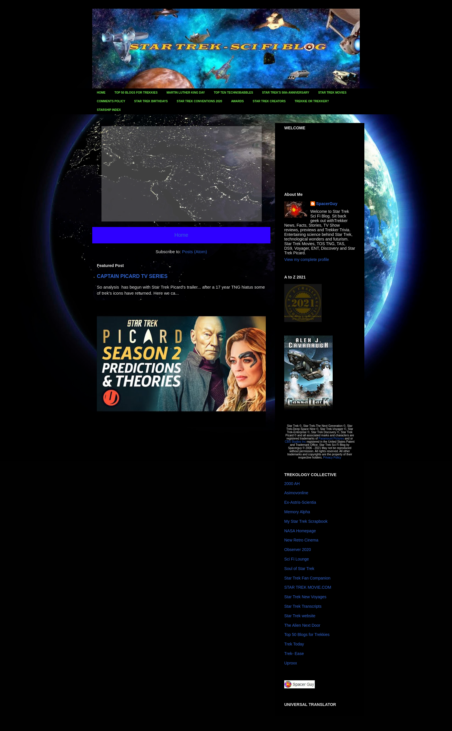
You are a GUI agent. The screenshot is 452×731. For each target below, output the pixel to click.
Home (181, 235)
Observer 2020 (297, 549)
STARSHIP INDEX (109, 109)
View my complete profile (306, 259)
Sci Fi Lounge (296, 559)
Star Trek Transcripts (302, 606)
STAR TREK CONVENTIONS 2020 (199, 101)
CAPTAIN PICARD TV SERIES (132, 276)
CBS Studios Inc (295, 441)
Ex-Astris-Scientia (300, 502)
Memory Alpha (297, 512)
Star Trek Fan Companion (307, 578)
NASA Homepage (300, 531)
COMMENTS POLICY (111, 101)
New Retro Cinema (301, 540)
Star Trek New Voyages (305, 596)
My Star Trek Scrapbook (305, 521)
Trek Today (294, 644)
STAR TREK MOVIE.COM (307, 587)
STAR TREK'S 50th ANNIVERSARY (285, 92)
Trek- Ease (294, 653)
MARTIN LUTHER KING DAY (186, 92)
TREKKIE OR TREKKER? (312, 101)
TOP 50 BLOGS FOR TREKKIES (136, 92)
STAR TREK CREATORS (269, 101)
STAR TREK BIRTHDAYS (151, 101)
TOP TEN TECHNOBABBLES (233, 92)
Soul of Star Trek (299, 568)
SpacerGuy (327, 203)
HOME (101, 92)
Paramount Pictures (331, 438)
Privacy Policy (332, 457)
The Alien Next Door (302, 625)
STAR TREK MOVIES (332, 92)
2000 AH (292, 483)
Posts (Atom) (194, 251)
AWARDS (237, 101)
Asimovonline (296, 493)
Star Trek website (299, 615)
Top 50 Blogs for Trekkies (306, 634)
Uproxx (290, 663)
